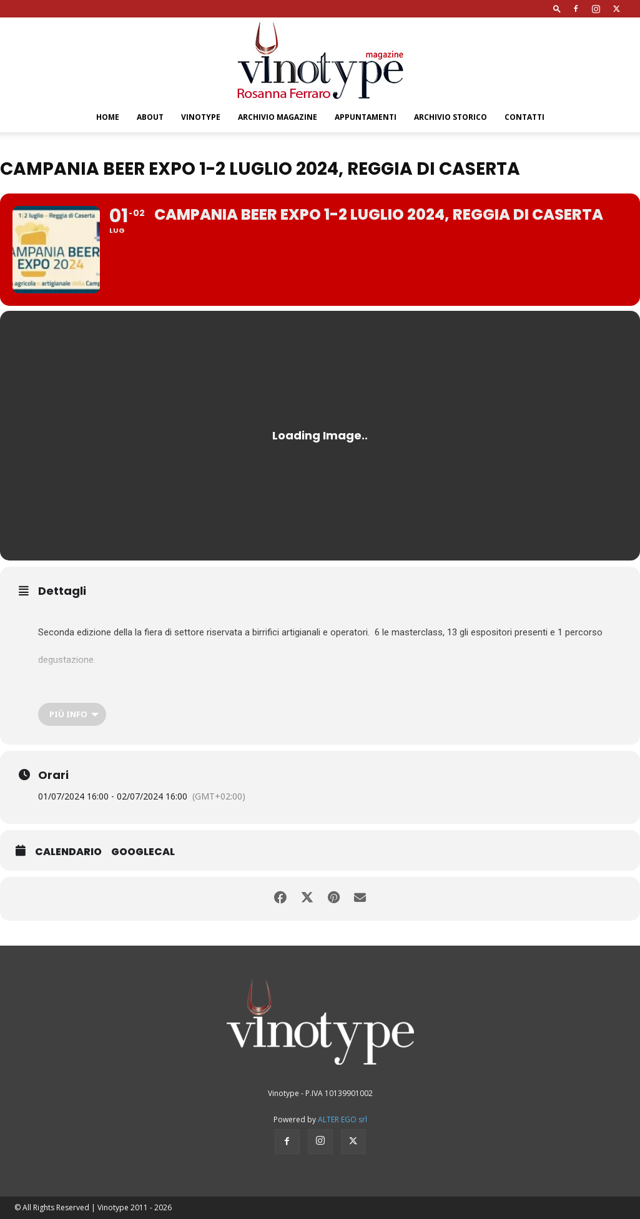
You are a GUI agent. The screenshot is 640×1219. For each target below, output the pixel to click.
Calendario (68, 852)
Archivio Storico (450, 117)
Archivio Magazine (277, 117)
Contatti (524, 117)
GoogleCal (143, 852)
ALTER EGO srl (342, 1119)
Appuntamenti (365, 117)
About (150, 117)
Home (107, 117)
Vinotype (200, 117)
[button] (557, 8)
